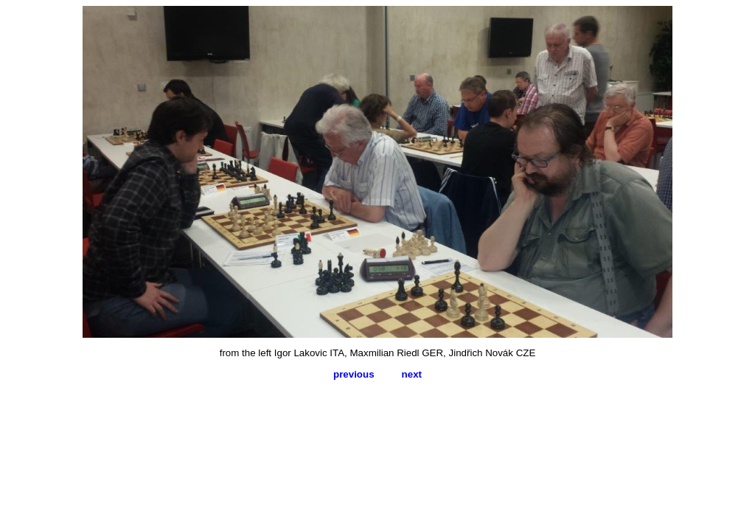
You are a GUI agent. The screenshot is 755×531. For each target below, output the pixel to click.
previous (354, 374)
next (412, 374)
